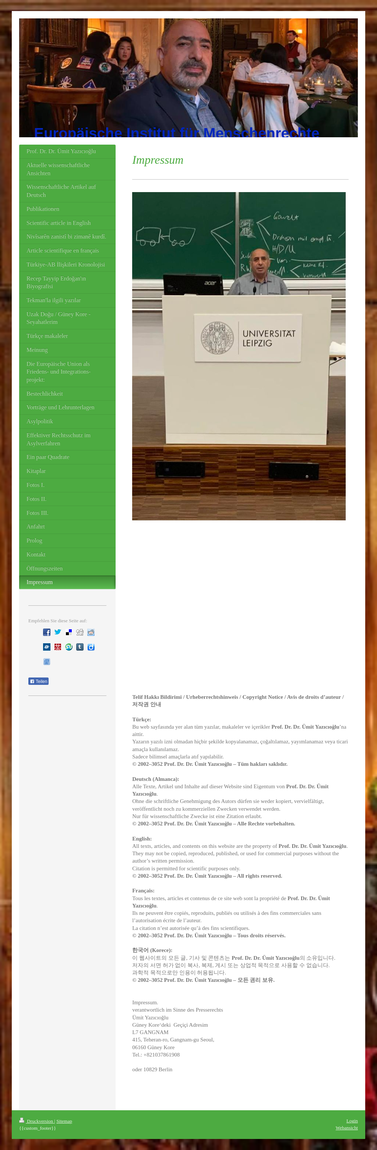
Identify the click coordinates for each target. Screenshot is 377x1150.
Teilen (38, 681)
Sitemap (64, 1121)
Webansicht (347, 1127)
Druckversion (36, 1121)
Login (352, 1121)
